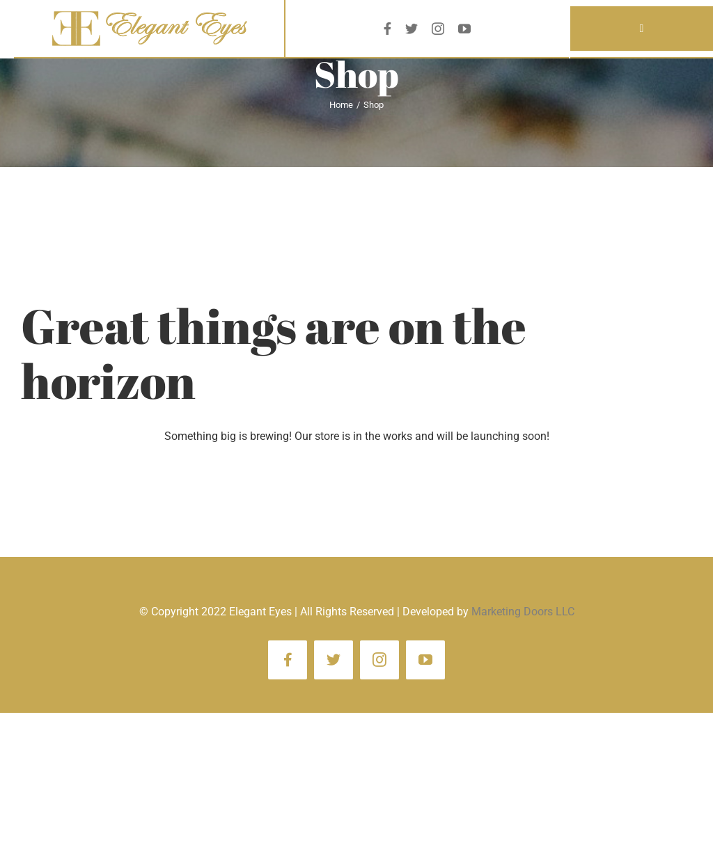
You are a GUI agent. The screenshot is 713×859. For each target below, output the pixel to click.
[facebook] (387, 28)
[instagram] (438, 28)
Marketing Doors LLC (522, 611)
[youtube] (464, 28)
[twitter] (411, 28)
